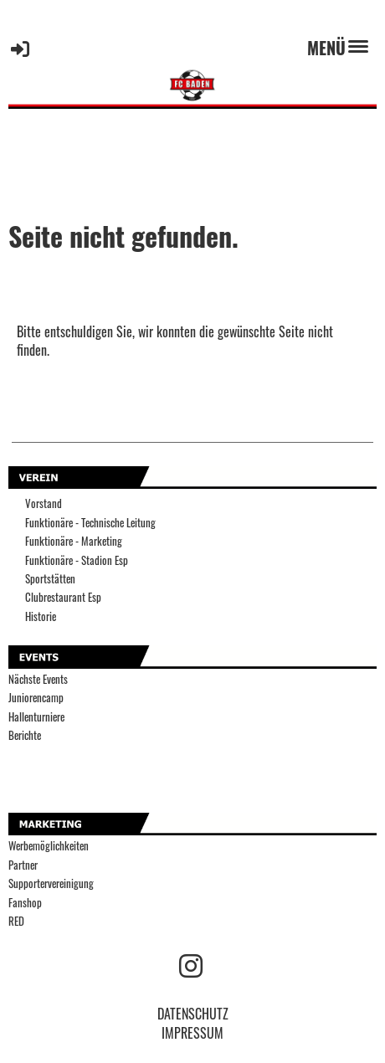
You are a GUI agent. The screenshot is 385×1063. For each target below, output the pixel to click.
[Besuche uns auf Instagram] (191, 963)
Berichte (24, 735)
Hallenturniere (36, 717)
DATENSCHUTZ (192, 1014)
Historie (40, 616)
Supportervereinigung (51, 883)
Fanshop (25, 903)
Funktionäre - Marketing (73, 541)
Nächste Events (38, 679)
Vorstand (43, 503)
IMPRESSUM (192, 1033)
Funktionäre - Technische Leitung (90, 523)
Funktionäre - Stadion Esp (76, 560)
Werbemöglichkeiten (48, 846)
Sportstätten (50, 579)
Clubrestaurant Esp (63, 597)
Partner (23, 865)
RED (16, 921)
